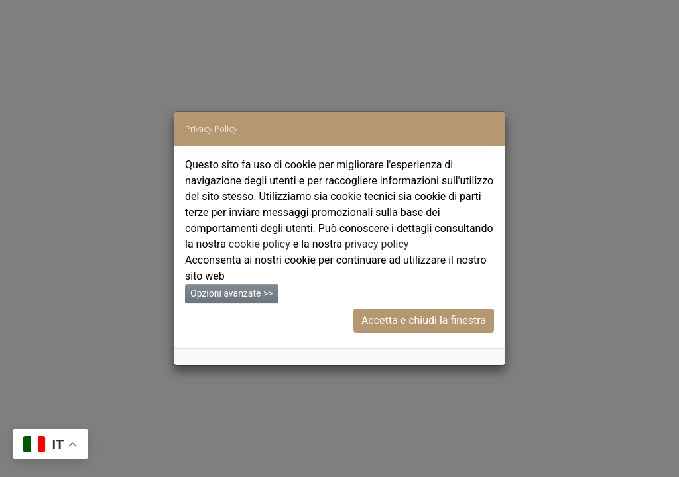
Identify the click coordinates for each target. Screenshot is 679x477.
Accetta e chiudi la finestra (423, 320)
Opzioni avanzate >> (231, 293)
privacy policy (376, 244)
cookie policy (259, 244)
